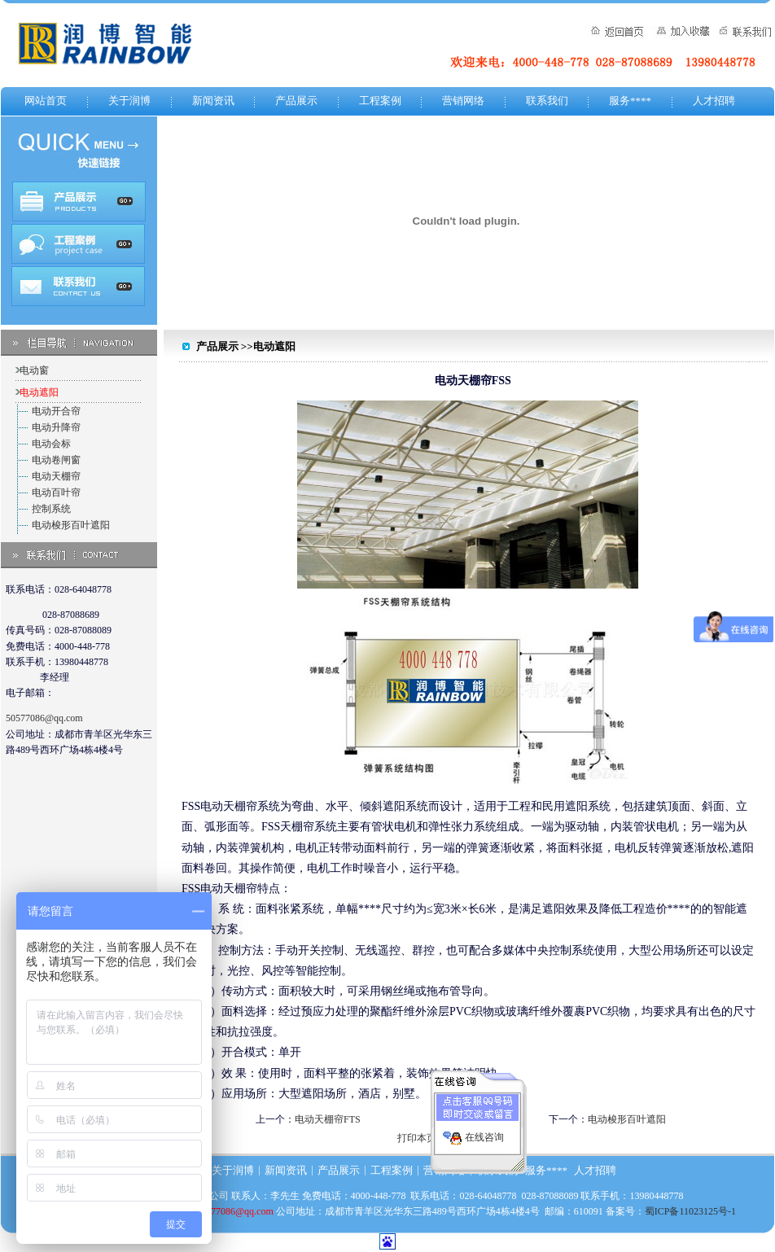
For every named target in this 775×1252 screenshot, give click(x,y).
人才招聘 (714, 100)
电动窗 (34, 370)
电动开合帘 (56, 411)
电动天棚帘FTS (328, 1119)
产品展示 (296, 100)
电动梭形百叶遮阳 (71, 525)
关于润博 (129, 100)
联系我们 (547, 100)
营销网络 (463, 100)
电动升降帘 (56, 427)
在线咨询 (484, 1132)
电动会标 (51, 443)
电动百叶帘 (56, 492)
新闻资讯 (213, 100)
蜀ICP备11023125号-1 (690, 1211)
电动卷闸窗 (56, 460)
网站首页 (45, 100)
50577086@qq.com (44, 718)
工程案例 (380, 100)
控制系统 (51, 508)
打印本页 (416, 1138)
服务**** (630, 100)
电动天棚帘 (56, 476)
